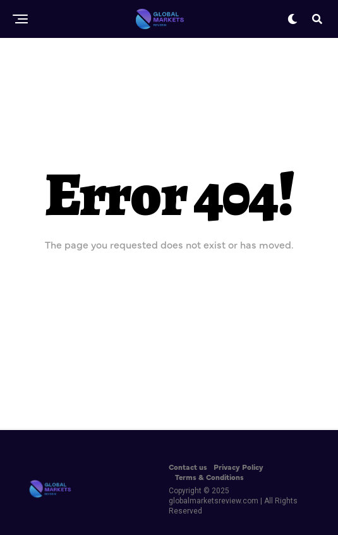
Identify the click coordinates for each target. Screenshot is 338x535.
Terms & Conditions (209, 477)
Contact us (188, 467)
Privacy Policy (238, 467)
